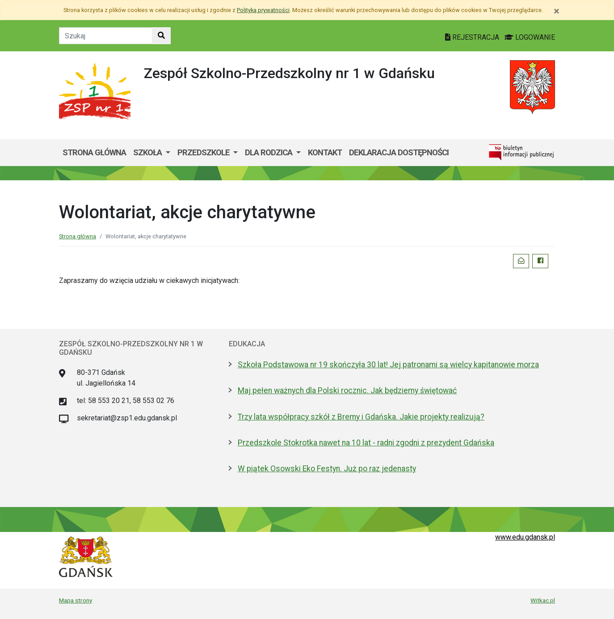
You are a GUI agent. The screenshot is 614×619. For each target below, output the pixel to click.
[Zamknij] (556, 11)
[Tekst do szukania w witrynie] (105, 35)
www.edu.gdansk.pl (525, 537)
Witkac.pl (542, 600)
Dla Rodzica (269, 152)
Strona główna (94, 152)
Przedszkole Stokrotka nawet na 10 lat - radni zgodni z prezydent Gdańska (366, 442)
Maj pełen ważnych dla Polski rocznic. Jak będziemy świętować (347, 390)
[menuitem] (152, 152)
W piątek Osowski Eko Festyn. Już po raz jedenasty (327, 468)
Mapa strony (75, 600)
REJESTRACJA (473, 37)
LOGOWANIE (530, 37)
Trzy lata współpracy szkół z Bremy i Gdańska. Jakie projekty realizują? (361, 416)
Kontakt (325, 152)
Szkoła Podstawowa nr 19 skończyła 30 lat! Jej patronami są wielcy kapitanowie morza (388, 364)
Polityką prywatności (263, 10)
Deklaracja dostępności (399, 152)
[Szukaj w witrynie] (161, 35)
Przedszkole (204, 152)
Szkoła (148, 152)
